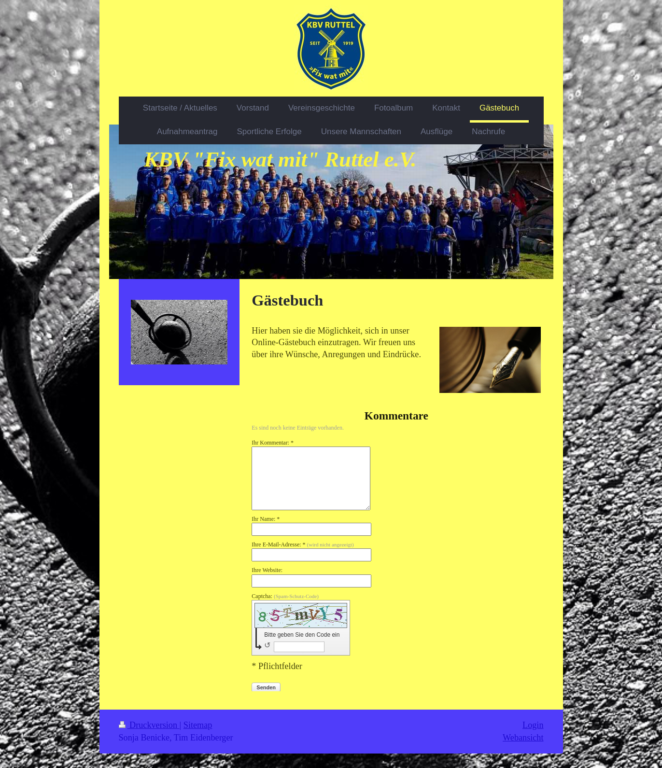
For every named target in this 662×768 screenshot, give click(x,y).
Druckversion (149, 725)
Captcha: (285, 596)
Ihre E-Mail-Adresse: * (302, 544)
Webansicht (523, 737)
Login (532, 725)
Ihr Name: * (266, 519)
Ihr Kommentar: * (273, 442)
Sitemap (197, 725)
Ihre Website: (267, 570)
